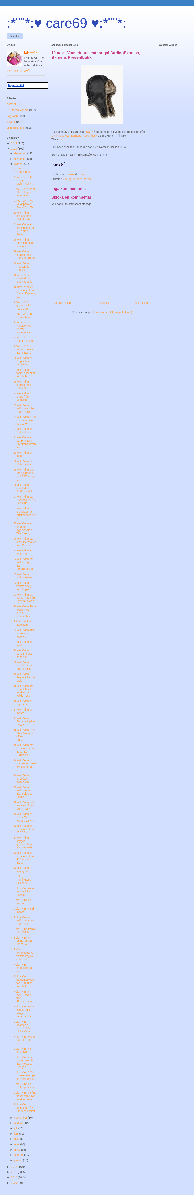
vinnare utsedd (82, 179)
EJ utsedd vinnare (18, 110)
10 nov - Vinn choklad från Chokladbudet (23, 278)
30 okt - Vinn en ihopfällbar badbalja (23, 361)
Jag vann (12, 116)
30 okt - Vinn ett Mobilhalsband (24, 463)
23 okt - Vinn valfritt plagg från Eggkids (23, 586)
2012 (14, 1166)
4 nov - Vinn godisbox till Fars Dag (22, 305)
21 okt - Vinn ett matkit (23, 643)
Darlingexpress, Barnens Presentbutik (74, 135)
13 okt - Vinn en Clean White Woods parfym (24, 817)
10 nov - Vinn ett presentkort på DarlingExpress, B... (25, 291)
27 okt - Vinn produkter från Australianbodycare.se (25, 513)
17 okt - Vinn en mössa (23, 711)
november (20, 158)
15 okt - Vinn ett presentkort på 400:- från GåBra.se (24, 749)
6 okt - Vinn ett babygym (22, 1050)
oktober (19, 164)
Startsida (14, 36)
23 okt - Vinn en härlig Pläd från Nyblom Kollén (24, 598)
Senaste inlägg (63, 302)
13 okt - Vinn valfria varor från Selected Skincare (23, 792)
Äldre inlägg (142, 302)
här (61, 139)
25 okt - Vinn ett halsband (23, 552)
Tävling (67, 179)
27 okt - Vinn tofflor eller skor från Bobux (24, 373)
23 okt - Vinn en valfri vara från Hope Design (24, 408)
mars (17, 1149)
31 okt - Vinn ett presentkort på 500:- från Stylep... (24, 229)
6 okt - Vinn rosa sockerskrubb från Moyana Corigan (23, 1062)
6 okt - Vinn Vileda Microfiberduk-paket (25, 1040)
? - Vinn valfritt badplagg (22, 623)
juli (16, 1128)
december (20, 153)
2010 (14, 1177)
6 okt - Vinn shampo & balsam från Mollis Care (22, 1026)
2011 (14, 1172)
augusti (19, 1122)
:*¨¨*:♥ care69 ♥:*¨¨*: (66, 23)
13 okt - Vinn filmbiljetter (21, 869)
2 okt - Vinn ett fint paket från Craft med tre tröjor (25, 1096)
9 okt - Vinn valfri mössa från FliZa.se (24, 891)
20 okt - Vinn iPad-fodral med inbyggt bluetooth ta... (25, 611)
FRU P (88, 131)
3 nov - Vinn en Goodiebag (23, 315)
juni (16, 1133)
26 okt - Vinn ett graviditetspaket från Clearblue (25, 542)
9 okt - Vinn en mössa (22, 901)
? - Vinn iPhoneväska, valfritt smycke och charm (24, 954)
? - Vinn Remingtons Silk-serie (22, 880)
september (21, 1117)
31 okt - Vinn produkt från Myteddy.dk (22, 216)
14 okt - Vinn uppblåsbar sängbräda (22, 778)
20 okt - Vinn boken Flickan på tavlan (23, 654)
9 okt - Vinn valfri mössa (24, 910)
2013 (14, 148)
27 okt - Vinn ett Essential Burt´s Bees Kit (25, 500)
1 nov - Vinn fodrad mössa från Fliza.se (23, 349)
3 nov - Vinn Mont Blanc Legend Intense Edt (24, 192)
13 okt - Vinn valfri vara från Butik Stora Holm (24, 805)
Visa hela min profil (18, 70)
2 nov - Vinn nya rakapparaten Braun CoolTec (24, 204)
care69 (32, 52)
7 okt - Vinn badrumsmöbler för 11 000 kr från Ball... (24, 981)
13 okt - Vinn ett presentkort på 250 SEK (24, 829)
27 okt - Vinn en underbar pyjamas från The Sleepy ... (23, 528)
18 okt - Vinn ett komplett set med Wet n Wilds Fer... (23, 690)
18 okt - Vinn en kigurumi (23, 703)
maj (16, 1138)
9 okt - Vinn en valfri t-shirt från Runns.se (24, 920)
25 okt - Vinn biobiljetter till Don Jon (23, 385)
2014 (14, 143)
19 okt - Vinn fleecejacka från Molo (25, 677)
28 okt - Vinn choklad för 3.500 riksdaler (24, 488)
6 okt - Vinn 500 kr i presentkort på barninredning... (25, 1075)
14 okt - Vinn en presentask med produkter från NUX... (25, 765)
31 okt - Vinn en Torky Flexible (23, 430)
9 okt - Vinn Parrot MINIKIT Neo (25, 930)
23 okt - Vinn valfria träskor (23, 576)
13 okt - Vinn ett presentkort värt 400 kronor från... (24, 857)
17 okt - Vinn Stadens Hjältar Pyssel (24, 721)
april (17, 1144)
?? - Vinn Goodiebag (22, 170)
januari (18, 1160)
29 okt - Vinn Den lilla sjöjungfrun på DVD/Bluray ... (24, 474)
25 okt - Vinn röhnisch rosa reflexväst (23, 243)
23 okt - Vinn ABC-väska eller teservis (25, 633)
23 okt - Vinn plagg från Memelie (21, 397)
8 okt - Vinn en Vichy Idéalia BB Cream (23, 941)
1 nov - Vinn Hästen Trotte (23, 339)
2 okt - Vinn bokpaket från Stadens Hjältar (24, 1108)
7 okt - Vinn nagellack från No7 (23, 968)
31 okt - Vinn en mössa (23, 454)
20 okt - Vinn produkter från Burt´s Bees (23, 665)
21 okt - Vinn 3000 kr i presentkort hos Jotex (25, 420)
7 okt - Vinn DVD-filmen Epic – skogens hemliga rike (24, 1011)
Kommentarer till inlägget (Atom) (112, 312)
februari (19, 1154)
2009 (14, 1182)
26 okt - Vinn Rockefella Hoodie (21, 266)
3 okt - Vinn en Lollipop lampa (24, 1085)
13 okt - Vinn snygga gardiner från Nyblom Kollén (24, 842)
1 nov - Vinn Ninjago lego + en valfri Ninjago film (24, 327)
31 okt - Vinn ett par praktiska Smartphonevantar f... (25, 442)
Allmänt (11, 104)
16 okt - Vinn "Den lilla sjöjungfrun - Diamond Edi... (25, 734)
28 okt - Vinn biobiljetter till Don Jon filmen (24, 255)
